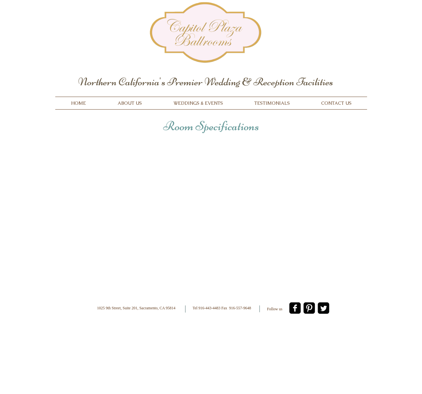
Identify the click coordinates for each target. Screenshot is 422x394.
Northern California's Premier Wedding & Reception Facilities (205, 82)
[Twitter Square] (323, 308)
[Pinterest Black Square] (309, 308)
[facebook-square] (295, 308)
